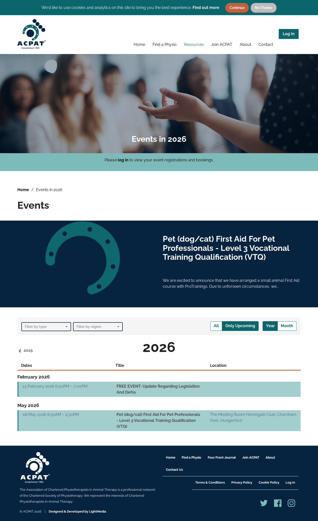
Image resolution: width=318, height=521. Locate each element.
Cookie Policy (269, 482)
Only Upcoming (240, 325)
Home (139, 44)
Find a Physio (165, 44)
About (245, 44)
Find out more (206, 7)
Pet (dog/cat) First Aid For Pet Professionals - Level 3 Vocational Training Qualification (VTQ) (158, 420)
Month (287, 325)
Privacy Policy (241, 482)
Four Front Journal (222, 457)
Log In (289, 33)
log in (123, 160)
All (216, 325)
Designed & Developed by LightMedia (77, 511)
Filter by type (46, 326)
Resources (194, 44)
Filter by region (98, 326)
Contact (266, 44)
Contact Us (174, 469)
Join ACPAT (221, 44)
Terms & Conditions (210, 482)
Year (270, 325)
